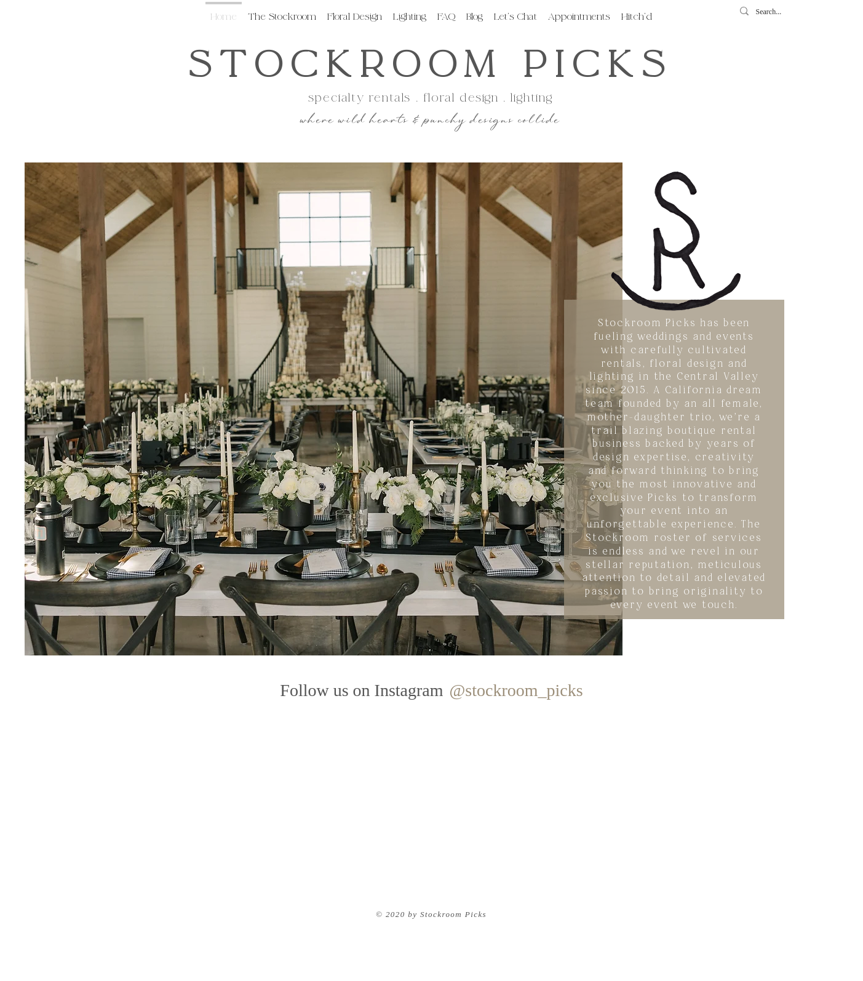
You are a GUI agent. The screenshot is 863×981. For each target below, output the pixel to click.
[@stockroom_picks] (515, 690)
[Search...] (773, 12)
